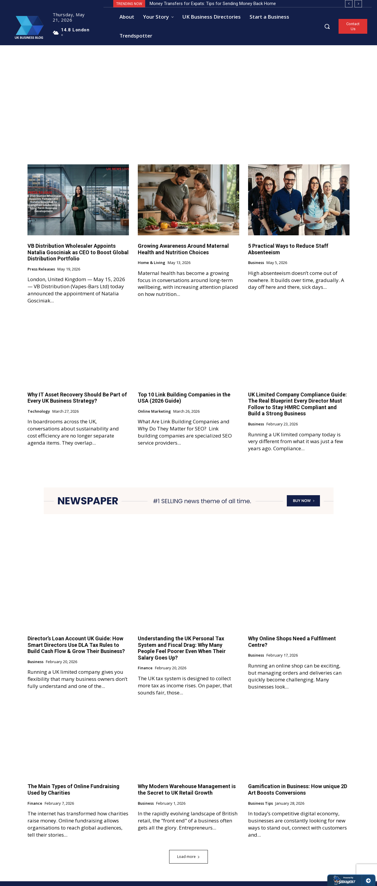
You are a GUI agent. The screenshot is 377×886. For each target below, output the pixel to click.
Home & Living (151, 267)
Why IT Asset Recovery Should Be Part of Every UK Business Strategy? (77, 402)
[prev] (348, 3)
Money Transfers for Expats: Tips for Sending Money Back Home (213, 3)
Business (256, 267)
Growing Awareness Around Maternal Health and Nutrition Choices (183, 253)
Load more (188, 861)
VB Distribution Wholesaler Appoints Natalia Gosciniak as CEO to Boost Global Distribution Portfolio (78, 256)
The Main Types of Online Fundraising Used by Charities (73, 794)
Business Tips (260, 808)
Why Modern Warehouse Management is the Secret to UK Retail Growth (187, 794)
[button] (327, 26)
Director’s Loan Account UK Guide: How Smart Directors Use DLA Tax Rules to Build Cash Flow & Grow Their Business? (76, 649)
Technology (38, 416)
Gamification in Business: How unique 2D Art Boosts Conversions (297, 794)
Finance (145, 672)
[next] (358, 3)
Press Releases (41, 273)
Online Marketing (154, 416)
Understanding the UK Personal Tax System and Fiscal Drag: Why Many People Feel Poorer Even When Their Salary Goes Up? (182, 652)
